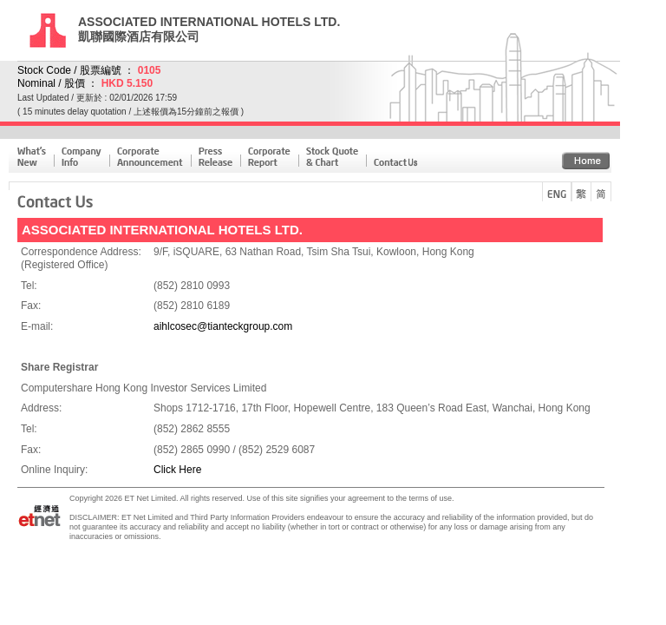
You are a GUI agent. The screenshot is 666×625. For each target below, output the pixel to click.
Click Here (177, 470)
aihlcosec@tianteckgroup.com (222, 326)
